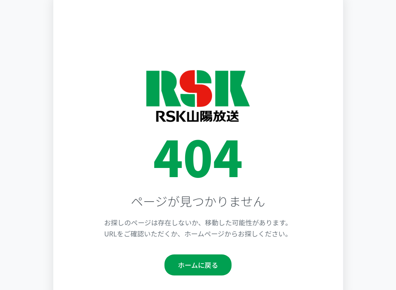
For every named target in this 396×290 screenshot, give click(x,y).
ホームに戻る (198, 265)
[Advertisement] (198, 41)
